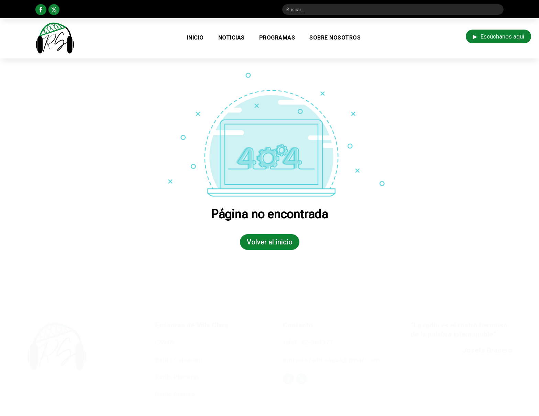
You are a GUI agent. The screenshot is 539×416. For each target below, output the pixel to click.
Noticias (231, 37)
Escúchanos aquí (498, 36)
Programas (277, 37)
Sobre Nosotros (335, 37)
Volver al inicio (270, 242)
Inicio (195, 37)
